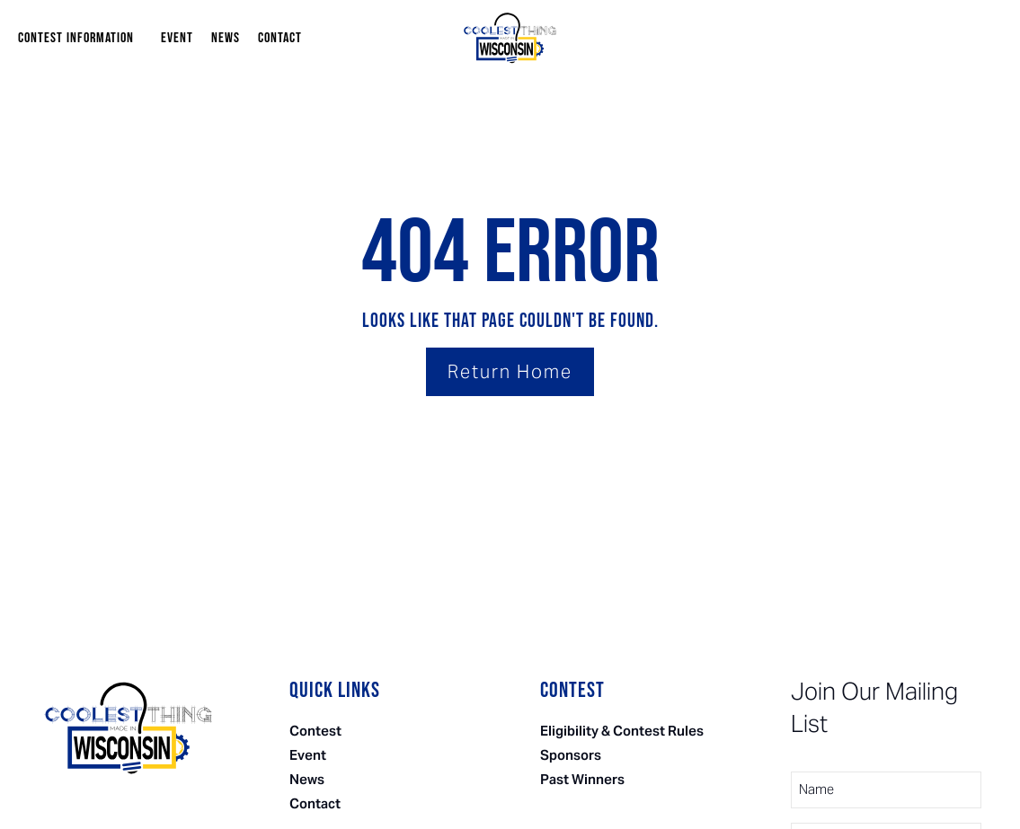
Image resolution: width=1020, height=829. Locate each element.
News (225, 38)
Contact (280, 38)
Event (177, 38)
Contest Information (80, 39)
